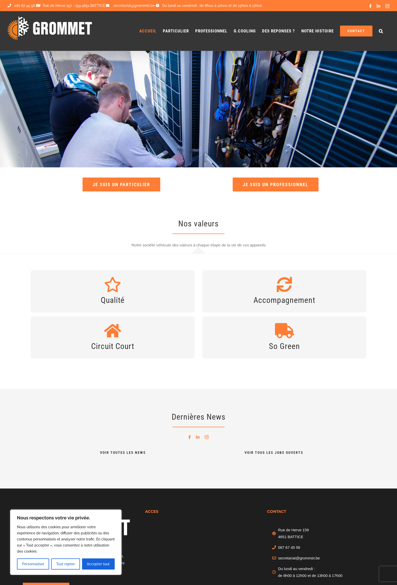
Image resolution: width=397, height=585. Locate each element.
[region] (66, 542)
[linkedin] (198, 437)
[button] (381, 31)
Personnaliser (33, 564)
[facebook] (189, 437)
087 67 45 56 (21, 6)
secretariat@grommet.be (299, 558)
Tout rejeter (65, 564)
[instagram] (207, 437)
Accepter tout (98, 564)
